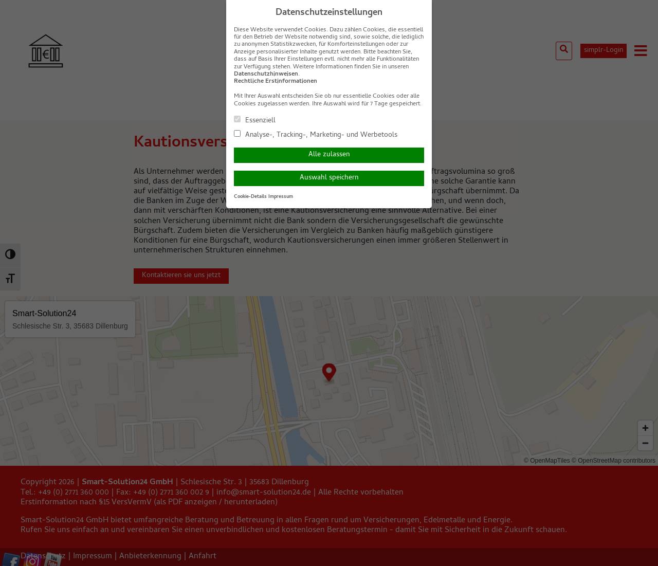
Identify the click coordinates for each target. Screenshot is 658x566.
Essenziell (255, 120)
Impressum (280, 197)
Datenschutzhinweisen (266, 74)
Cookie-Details (250, 197)
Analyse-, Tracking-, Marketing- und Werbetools (315, 134)
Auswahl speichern (329, 178)
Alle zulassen (329, 155)
